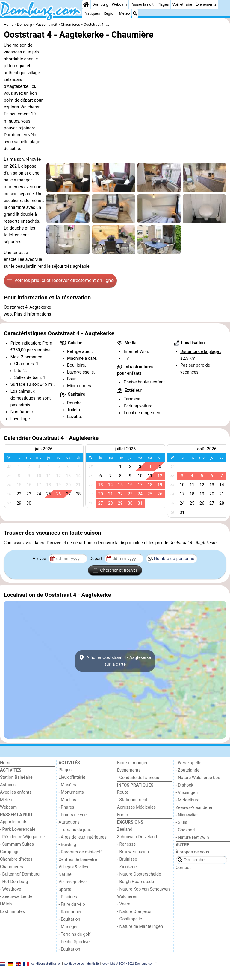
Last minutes (12, 911)
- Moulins (67, 799)
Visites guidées (73, 882)
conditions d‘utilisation (46, 963)
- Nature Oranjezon (135, 911)
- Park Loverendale (17, 829)
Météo (124, 13)
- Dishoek (184, 785)
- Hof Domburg (14, 881)
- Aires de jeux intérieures (83, 837)
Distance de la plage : (200, 351)
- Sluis (181, 822)
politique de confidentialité (81, 963)
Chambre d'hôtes (16, 859)
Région (109, 13)
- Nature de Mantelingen (140, 926)
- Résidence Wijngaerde (22, 836)
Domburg (100, 4)
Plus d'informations (32, 314)
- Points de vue (73, 814)
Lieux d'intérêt (72, 777)
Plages (163, 4)
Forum (123, 814)
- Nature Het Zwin (192, 837)
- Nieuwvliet (187, 815)
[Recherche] (135, 13)
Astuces (8, 784)
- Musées (67, 784)
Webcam (119, 4)
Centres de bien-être (78, 859)
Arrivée (40, 558)
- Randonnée (71, 911)
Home (6, 762)
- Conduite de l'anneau (138, 777)
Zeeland (124, 829)
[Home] (86, 4)
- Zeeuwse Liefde (16, 896)
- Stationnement (132, 799)
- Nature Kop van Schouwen (143, 889)
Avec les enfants (15, 792)
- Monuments (71, 792)
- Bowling (67, 844)
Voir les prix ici (60, 280)
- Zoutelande (188, 770)
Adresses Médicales (136, 807)
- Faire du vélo (72, 904)
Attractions (69, 822)
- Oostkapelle (129, 919)
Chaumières (11, 866)
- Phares (66, 807)
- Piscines (68, 896)
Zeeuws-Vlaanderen (195, 807)
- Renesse (126, 844)
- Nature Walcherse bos (198, 777)
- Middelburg (188, 800)
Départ (97, 558)
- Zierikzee (127, 866)
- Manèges (69, 926)
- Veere (123, 904)
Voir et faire (182, 4)
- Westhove (10, 889)
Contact (183, 867)
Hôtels (6, 904)
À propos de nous (192, 852)
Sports (65, 889)
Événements (206, 4)
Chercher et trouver (115, 570)
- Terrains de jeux (75, 829)
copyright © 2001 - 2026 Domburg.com (128, 963)
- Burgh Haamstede (135, 881)
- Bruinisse (127, 859)
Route (122, 792)
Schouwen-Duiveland (137, 836)
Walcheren (127, 896)
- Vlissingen (187, 792)
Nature (65, 874)
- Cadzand (185, 830)
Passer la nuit (142, 4)
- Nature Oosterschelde (139, 874)
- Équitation (69, 919)
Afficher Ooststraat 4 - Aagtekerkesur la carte (115, 661)
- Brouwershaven (133, 851)
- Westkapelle (188, 762)
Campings (9, 851)
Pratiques (92, 13)
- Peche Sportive (74, 941)
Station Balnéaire (16, 777)
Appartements (13, 821)
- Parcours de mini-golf (80, 852)
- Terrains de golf (75, 934)
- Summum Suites (17, 844)
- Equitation (69, 949)
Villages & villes (73, 867)
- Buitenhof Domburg (20, 874)
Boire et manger (132, 762)
